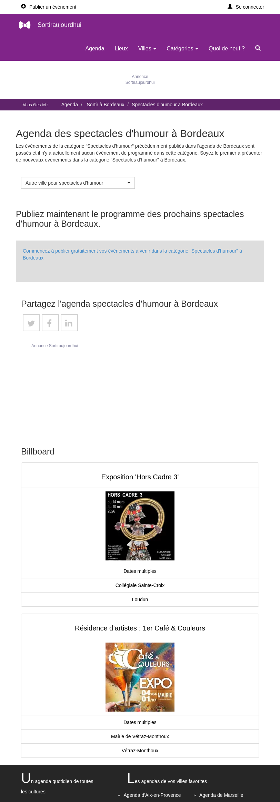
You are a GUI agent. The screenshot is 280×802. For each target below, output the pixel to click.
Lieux (121, 48)
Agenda (94, 48)
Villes (147, 48)
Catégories (182, 48)
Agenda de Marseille (221, 795)
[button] (246, 7)
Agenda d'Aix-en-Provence (152, 795)
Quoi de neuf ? (227, 48)
